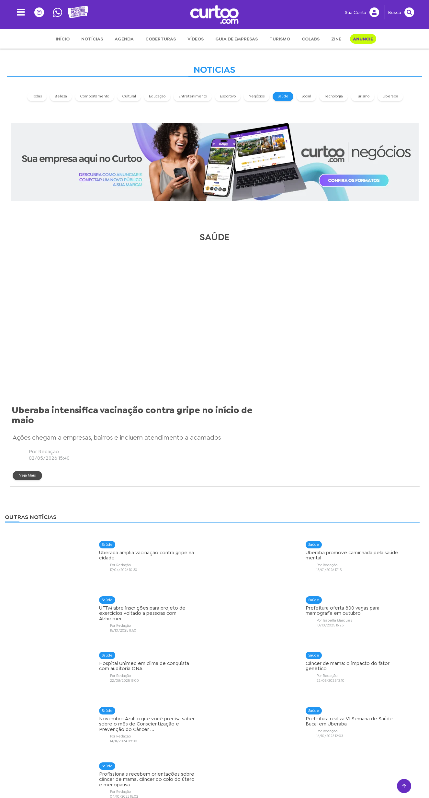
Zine (336, 39)
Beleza (61, 95)
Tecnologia (333, 95)
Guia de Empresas (236, 39)
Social (306, 95)
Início (63, 39)
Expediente (212, 780)
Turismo (279, 39)
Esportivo (228, 95)
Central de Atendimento (302, 780)
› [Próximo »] (241, 730)
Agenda (124, 39)
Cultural (129, 95)
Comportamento (94, 95)
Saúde (283, 95)
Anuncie (363, 39)
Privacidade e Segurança (127, 780)
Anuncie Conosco (250, 780)
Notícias (92, 39)
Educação (157, 95)
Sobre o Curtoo (177, 780)
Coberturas (160, 39)
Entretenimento (193, 95)
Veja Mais (200, 354)
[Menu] (18, 12)
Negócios (257, 95)
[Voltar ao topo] (404, 786)
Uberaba (391, 95)
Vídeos (195, 39)
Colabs (311, 39)
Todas (37, 95)
